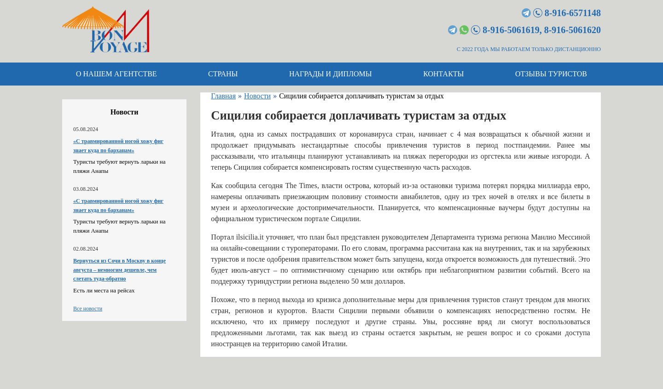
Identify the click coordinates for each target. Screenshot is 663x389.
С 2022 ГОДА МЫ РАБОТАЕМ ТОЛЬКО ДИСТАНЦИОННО (529, 49)
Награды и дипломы (330, 74)
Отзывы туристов (551, 74)
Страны (223, 74)
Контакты (443, 74)
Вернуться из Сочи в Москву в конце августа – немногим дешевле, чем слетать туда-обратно (119, 269)
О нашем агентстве (116, 74)
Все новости (87, 308)
